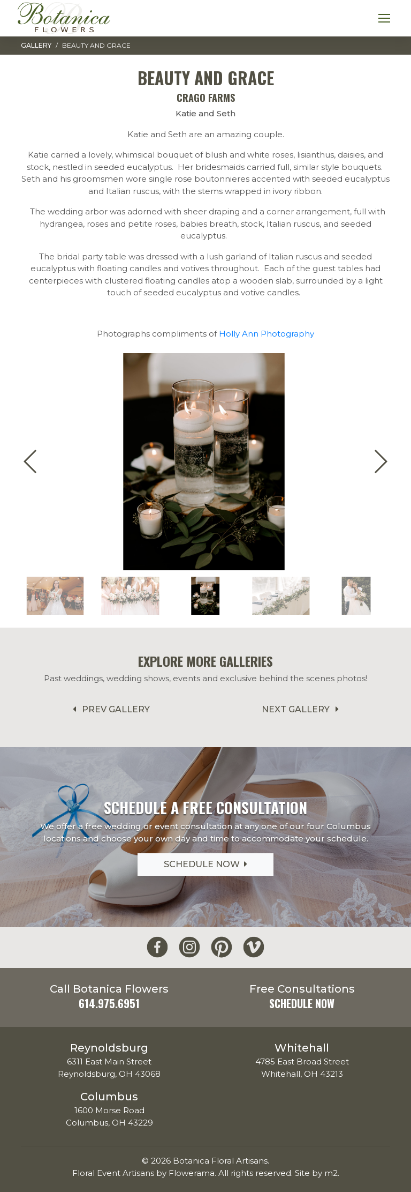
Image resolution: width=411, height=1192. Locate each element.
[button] (380, 461)
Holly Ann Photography (266, 334)
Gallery (36, 45)
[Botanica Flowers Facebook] (157, 947)
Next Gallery (302, 709)
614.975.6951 (109, 1003)
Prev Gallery (109, 709)
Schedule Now (205, 864)
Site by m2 (316, 1173)
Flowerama (192, 1173)
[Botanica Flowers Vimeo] (253, 947)
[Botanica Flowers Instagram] (189, 947)
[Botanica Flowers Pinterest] (221, 947)
